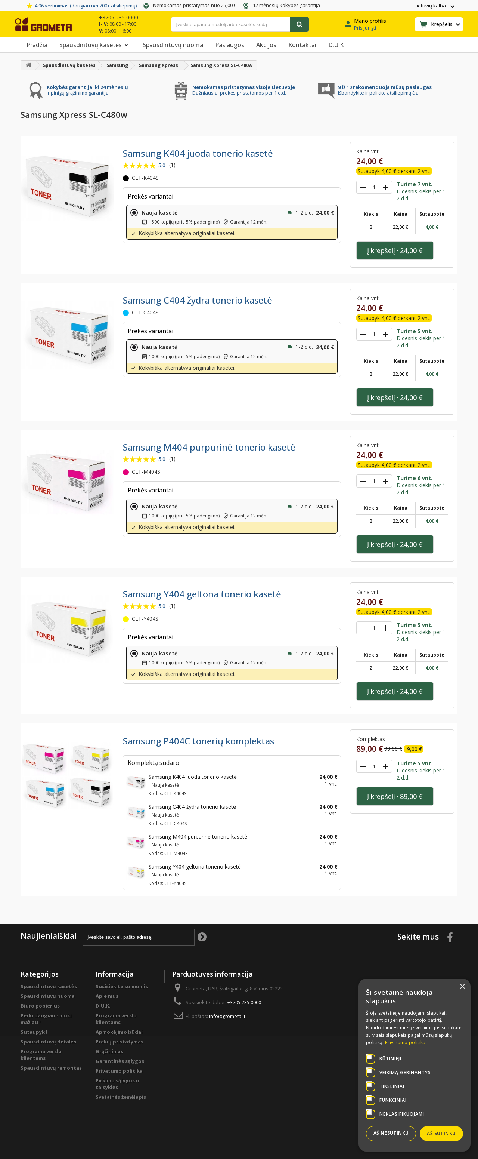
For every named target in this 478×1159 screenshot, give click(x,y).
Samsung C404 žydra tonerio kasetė (197, 300)
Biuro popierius (40, 1005)
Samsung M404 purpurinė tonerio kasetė (209, 447)
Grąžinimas (109, 1051)
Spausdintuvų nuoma (173, 45)
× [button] (462, 987)
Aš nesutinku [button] (391, 1133)
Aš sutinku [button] (441, 1133)
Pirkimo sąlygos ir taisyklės (118, 1084)
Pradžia (37, 45)
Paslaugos (229, 45)
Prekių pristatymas (119, 1041)
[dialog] (414, 1065)
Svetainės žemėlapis (121, 1097)
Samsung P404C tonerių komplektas (198, 741)
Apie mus (107, 996)
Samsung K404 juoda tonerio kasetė (198, 153)
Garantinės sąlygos (120, 1061)
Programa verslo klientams (41, 1054)
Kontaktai (302, 45)
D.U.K (336, 45)
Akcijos (266, 45)
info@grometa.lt (227, 1016)
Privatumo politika (119, 1070)
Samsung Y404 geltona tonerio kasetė (202, 594)
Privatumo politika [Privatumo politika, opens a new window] (405, 1042)
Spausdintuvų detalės (48, 1041)
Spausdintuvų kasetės (95, 44)
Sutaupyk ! (34, 1032)
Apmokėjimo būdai (119, 1032)
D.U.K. (103, 1005)
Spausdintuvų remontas (51, 1067)
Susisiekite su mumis (122, 986)
